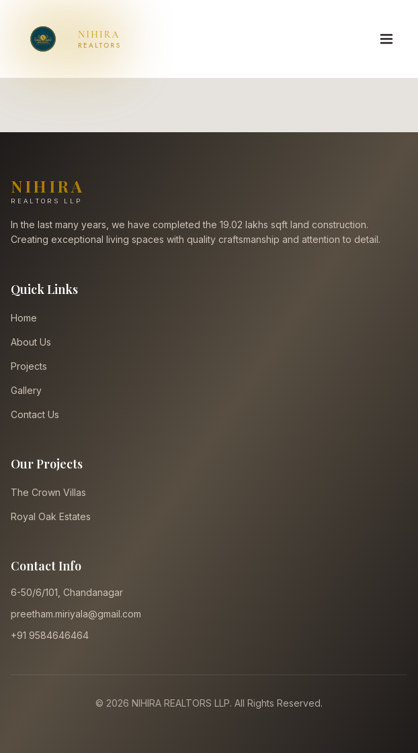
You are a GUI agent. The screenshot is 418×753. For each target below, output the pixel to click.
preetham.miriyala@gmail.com (76, 613)
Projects (29, 366)
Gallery (26, 390)
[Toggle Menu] (386, 38)
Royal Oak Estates (51, 516)
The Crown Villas (48, 492)
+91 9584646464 (50, 635)
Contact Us (35, 414)
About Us (31, 342)
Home (24, 317)
